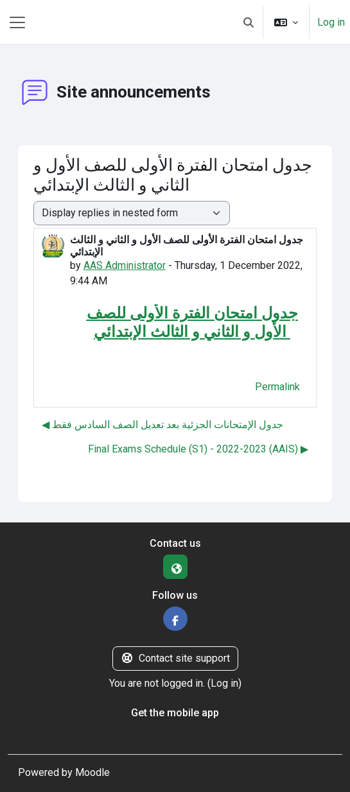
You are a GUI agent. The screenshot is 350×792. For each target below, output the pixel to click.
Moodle (92, 772)
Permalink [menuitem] (277, 387)
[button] (248, 22)
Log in (331, 22)
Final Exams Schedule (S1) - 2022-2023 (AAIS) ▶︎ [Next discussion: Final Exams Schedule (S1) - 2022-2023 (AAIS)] (198, 449)
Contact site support (175, 658)
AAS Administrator (124, 265)
